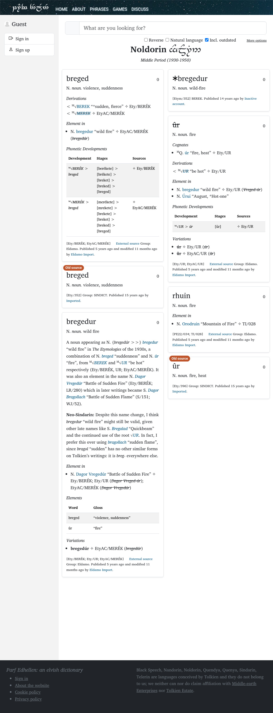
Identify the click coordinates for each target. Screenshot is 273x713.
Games (120, 9)
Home (61, 9)
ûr (156, 356)
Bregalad (120, 428)
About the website (32, 685)
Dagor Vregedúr (91, 474)
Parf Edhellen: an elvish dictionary (30, 7)
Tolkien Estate (179, 690)
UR (124, 362)
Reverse (154, 40)
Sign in (19, 38)
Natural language (184, 40)
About (78, 9)
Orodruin (191, 323)
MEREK (84, 113)
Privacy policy (28, 698)
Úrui (186, 196)
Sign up (19, 49)
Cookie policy (28, 691)
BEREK (83, 106)
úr (187, 152)
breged (107, 356)
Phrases (99, 9)
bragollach (117, 442)
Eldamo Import (82, 254)
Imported (73, 300)
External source (125, 243)
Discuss (139, 9)
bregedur (84, 131)
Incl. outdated (220, 40)
